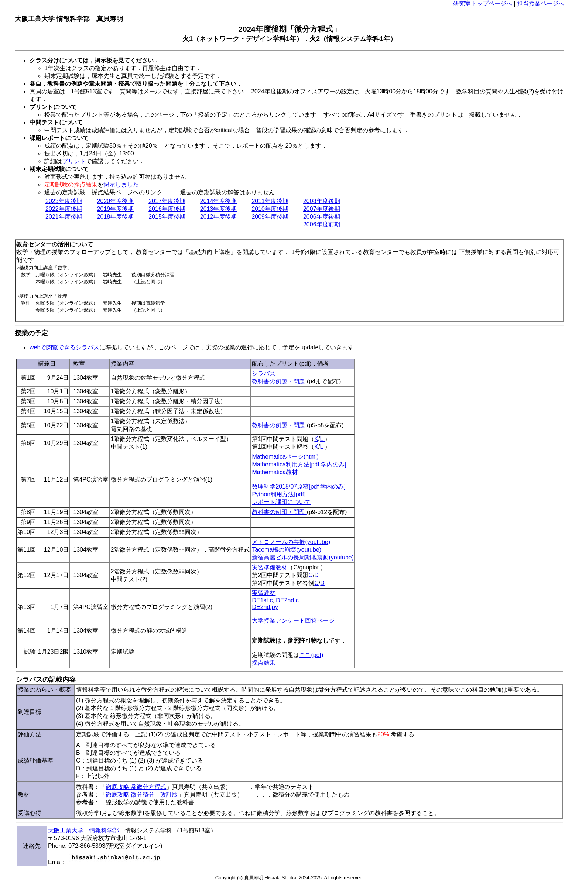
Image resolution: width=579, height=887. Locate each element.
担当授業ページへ (540, 3)
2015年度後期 (166, 216)
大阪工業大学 (65, 830)
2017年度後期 (166, 201)
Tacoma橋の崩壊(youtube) (286, 550)
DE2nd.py (265, 607)
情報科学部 (104, 830)
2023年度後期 (63, 201)
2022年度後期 (63, 209)
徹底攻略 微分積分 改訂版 (142, 794)
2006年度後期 (321, 216)
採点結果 (263, 663)
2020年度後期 (115, 201)
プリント (74, 161)
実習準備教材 (269, 567)
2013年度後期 (218, 209)
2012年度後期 (218, 216)
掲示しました (121, 184)
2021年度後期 (63, 216)
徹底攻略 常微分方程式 (136, 787)
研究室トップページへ (482, 3)
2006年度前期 (321, 224)
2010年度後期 (269, 209)
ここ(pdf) (311, 655)
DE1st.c (262, 600)
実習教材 (263, 593)
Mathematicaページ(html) (285, 456)
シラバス (263, 373)
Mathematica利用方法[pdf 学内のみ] (299, 464)
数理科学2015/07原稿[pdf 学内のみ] (298, 486)
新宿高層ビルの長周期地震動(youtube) (303, 557)
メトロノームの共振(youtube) (291, 542)
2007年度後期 (321, 209)
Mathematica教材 (275, 472)
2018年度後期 (115, 216)
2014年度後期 (218, 201)
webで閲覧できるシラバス (64, 347)
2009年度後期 (269, 216)
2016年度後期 (166, 209)
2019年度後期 (115, 209)
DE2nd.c (287, 600)
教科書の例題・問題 (279, 381)
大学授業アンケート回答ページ (293, 620)
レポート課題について (281, 502)
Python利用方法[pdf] (278, 494)
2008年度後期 (321, 201)
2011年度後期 (269, 201)
